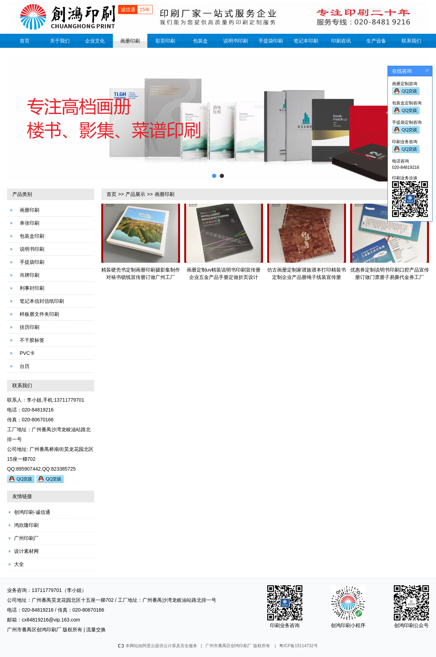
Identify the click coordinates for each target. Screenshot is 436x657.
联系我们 (411, 41)
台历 (25, 366)
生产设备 (376, 41)
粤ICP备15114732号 (298, 645)
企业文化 (95, 41)
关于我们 (60, 41)
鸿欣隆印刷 (26, 525)
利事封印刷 (32, 288)
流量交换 (96, 629)
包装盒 (200, 41)
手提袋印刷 (270, 41)
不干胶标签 (32, 340)
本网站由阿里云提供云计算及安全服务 (157, 645)
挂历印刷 (29, 327)
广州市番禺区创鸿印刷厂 (34, 629)
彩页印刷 (165, 41)
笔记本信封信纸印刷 (42, 301)
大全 (19, 564)
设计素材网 (26, 551)
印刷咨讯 (341, 41)
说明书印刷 (235, 41)
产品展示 (135, 194)
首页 (25, 41)
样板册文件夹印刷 (39, 314)
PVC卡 (27, 353)
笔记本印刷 (306, 41)
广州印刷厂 (26, 538)
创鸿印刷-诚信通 (32, 512)
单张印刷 (29, 223)
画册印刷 (130, 41)
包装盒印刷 (32, 236)
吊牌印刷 (29, 275)
